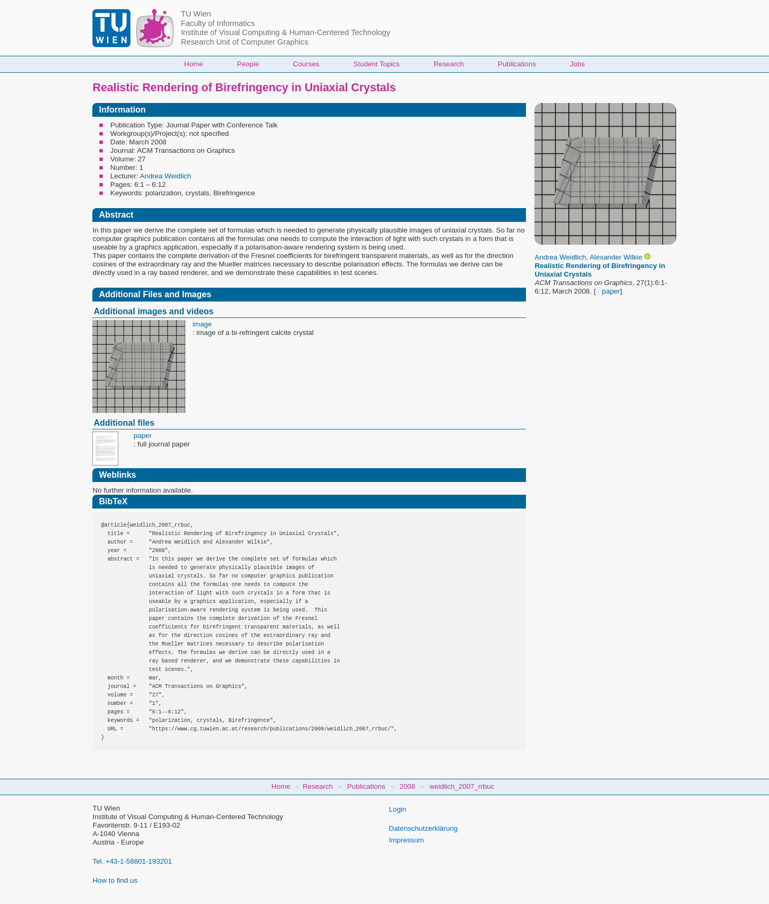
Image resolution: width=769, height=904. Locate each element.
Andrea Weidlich (560, 257)
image (202, 324)
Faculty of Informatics (218, 23)
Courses (306, 64)
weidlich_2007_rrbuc (461, 786)
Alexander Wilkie (616, 257)
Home (193, 64)
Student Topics (376, 64)
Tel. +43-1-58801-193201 (131, 861)
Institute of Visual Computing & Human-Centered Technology (286, 32)
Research (449, 64)
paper (607, 291)
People (248, 64)
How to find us (114, 880)
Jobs (577, 64)
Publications (517, 64)
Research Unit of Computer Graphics (244, 42)
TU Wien (196, 14)
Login (398, 809)
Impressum (406, 840)
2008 (408, 786)
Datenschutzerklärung (423, 828)
